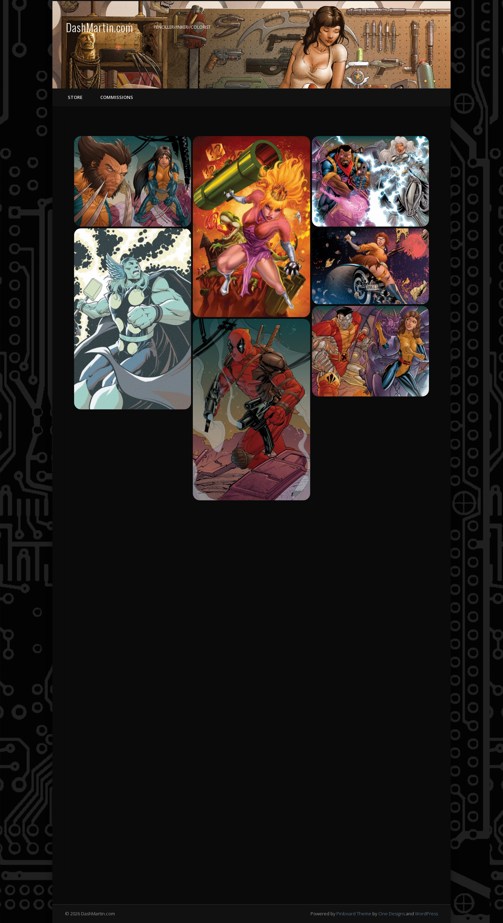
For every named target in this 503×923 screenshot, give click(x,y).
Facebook (402, 27)
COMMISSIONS (116, 97)
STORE (75, 97)
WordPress (426, 913)
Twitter (417, 27)
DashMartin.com (99, 27)
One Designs (391, 913)
